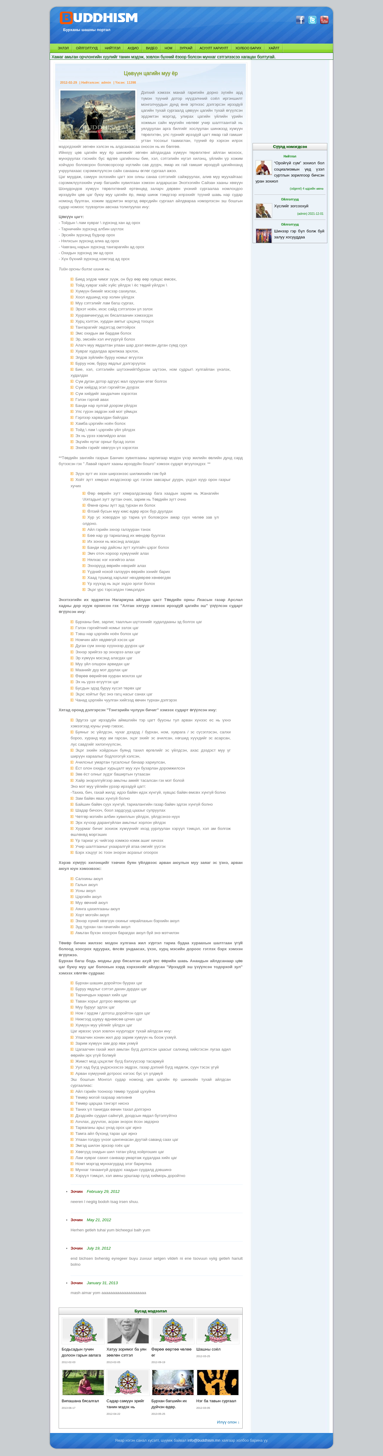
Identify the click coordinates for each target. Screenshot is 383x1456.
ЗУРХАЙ (186, 48)
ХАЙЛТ (273, 48)
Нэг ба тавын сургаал (216, 1401)
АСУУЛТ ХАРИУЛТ (214, 48)
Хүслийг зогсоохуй (291, 206)
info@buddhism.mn (204, 1440)
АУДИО (133, 48)
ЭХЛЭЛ (63, 48)
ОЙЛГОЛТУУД (87, 48)
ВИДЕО (152, 48)
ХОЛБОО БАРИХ (248, 48)
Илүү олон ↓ (228, 1422)
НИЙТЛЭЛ (112, 48)
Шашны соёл (208, 1349)
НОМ (168, 48)
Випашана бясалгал (80, 1401)
